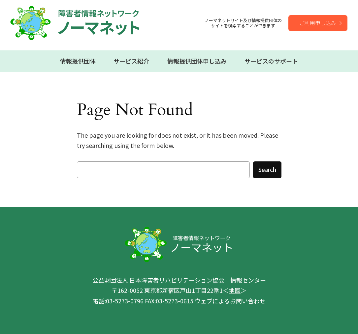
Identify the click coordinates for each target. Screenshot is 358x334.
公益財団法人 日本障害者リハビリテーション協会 (158, 280)
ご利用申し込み (317, 22)
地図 (235, 290)
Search (267, 170)
